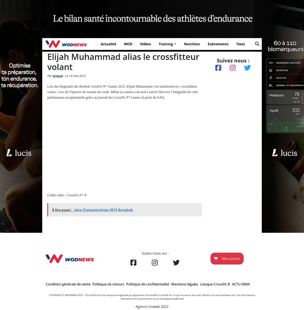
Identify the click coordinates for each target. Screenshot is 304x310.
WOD (128, 44)
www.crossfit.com (174, 298)
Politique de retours (108, 284)
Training (166, 44)
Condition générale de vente (68, 284)
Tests (240, 44)
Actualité (108, 44)
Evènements (218, 44)
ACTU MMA (241, 284)
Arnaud (58, 76)
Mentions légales (184, 284)
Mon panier (227, 258)
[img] (257, 44)
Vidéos (145, 44)
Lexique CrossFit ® (215, 284)
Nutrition (192, 44)
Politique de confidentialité (147, 284)
